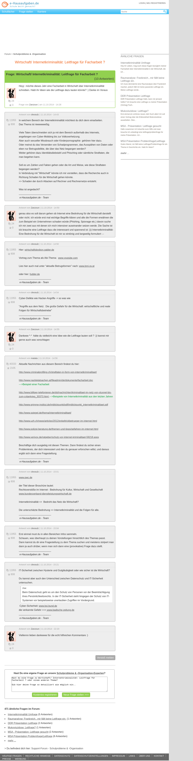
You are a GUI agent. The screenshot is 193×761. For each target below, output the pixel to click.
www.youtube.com (68, 258)
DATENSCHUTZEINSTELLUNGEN (91, 756)
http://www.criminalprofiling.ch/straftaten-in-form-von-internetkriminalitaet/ (58, 372)
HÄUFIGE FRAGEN (12, 756)
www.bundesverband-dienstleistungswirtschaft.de (45, 493)
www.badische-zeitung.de (60, 610)
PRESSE (6, 759)
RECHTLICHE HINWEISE (38, 756)
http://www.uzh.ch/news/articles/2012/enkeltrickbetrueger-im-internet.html (58, 421)
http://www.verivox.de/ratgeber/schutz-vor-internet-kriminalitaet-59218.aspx (59, 437)
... (125, 153)
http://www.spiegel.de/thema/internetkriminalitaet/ (45, 413)
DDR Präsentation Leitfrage (22, 723)
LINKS (132, 756)
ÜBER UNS (144, 756)
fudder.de (35, 274)
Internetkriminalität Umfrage (23, 714)
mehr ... (12, 740)
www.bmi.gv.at (86, 266)
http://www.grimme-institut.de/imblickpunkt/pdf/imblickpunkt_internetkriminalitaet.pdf (63, 404)
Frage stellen (26, 11)
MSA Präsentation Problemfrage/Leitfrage (30, 736)
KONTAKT (159, 756)
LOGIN (142, 3)
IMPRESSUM (118, 756)
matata (34, 358)
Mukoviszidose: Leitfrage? (22, 727)
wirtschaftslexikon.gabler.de (39, 249)
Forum (8, 54)
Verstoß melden (105, 657)
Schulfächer (8, 11)
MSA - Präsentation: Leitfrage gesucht (28, 732)
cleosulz (35, 114)
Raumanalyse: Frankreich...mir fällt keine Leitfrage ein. (37, 719)
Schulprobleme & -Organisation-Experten (80, 673)
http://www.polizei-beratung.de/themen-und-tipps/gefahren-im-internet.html (58, 429)
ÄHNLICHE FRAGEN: (132, 56)
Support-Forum (39, 748)
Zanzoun (33, 104)
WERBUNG (20, 759)
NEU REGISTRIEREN (156, 3)
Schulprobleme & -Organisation (66, 748)
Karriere (42, 11)
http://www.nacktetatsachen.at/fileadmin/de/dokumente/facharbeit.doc (56, 380)
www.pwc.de (25, 477)
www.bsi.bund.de (48, 606)
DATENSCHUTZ (62, 756)
